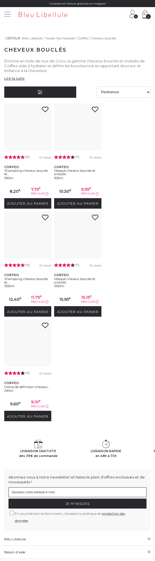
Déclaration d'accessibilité (69, 528)
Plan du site (100, 528)
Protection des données (100, 524)
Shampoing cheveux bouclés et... (26, 172)
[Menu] (7, 15)
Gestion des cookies (135, 524)
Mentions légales (17, 524)
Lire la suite (14, 78)
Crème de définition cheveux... (76, 278)
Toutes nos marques (60, 38)
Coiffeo (83, 38)
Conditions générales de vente (56, 524)
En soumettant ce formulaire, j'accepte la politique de (70, 412)
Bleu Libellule (32, 38)
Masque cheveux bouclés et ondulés (74, 172)
